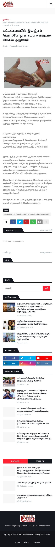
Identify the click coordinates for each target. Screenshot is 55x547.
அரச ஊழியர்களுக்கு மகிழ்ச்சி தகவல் (34, 482)
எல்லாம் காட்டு (46, 230)
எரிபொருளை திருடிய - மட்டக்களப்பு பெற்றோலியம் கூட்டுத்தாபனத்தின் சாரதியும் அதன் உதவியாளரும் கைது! (34, 436)
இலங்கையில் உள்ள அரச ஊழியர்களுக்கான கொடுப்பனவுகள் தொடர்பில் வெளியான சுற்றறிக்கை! (33, 470)
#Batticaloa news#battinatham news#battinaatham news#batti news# (25, 24)
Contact (36, 542)
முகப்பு (6, 19)
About (26, 542)
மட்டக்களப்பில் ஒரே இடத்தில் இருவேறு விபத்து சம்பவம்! (30, 379)
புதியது (7, 252)
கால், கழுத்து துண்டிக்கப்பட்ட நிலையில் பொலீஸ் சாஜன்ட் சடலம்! (33, 422)
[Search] (23, 288)
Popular (15, 461)
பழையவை (45, 252)
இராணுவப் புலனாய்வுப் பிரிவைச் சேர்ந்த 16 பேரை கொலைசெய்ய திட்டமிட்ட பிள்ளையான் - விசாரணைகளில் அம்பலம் (32, 394)
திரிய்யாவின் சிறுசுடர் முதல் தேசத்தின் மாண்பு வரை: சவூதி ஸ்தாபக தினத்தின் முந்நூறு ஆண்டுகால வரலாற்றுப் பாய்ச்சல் (34, 308)
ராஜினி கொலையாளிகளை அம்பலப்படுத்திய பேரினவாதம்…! (32, 322)
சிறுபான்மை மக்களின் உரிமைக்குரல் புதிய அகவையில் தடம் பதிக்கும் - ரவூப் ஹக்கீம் (33, 337)
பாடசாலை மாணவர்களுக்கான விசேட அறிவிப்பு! (34, 496)
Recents (40, 461)
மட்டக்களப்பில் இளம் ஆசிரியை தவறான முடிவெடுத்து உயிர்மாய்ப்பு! (33, 409)
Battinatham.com (26, 534)
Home (17, 542)
